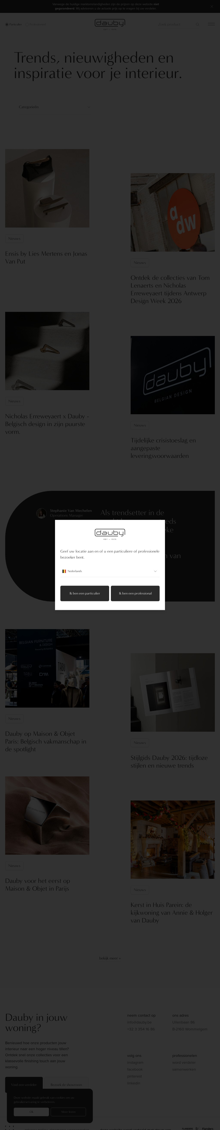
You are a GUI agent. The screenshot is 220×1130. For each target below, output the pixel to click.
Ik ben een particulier (85, 593)
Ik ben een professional (135, 593)
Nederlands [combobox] (110, 571)
